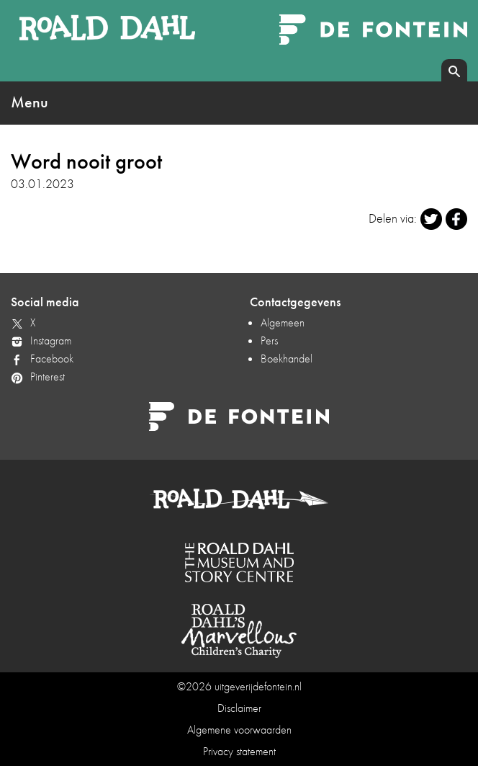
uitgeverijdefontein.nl (258, 686)
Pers (269, 340)
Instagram (50, 340)
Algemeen (283, 322)
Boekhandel (286, 358)
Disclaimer (239, 708)
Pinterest (47, 376)
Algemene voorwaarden (239, 729)
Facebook (51, 358)
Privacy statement (239, 751)
